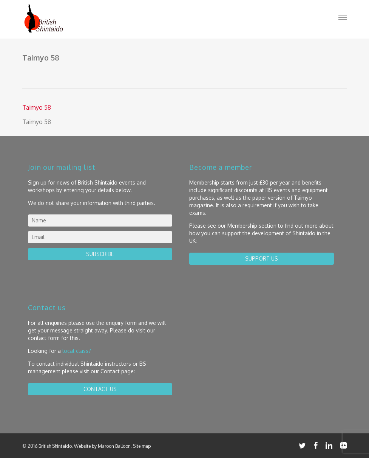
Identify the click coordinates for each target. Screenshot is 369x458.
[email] (100, 237)
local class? (76, 351)
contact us (100, 389)
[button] (342, 17)
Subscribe (100, 254)
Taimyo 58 (36, 107)
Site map (142, 446)
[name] (100, 220)
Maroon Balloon (114, 446)
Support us (261, 258)
